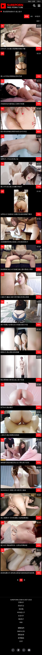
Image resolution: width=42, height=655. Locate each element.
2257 (21, 641)
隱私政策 (21, 635)
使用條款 (21, 638)
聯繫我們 (21, 628)
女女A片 (21, 616)
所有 (26, 16)
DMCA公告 (21, 631)
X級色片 (21, 619)
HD (31, 16)
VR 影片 (37, 16)
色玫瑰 (21, 609)
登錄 (29, 1)
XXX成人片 (21, 612)
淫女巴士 (21, 606)
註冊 (33, 1)
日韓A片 (21, 602)
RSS (21, 622)
